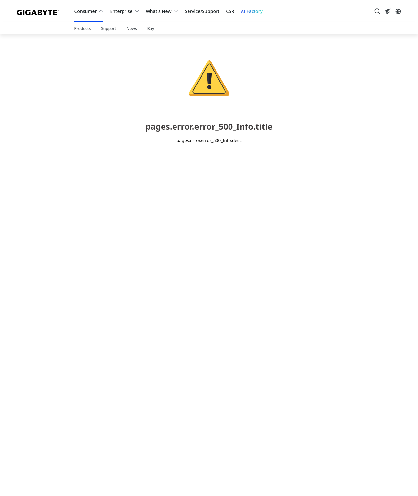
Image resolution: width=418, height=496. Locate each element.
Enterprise (121, 11)
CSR (230, 11)
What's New (159, 11)
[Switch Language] (398, 11)
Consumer (85, 11)
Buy (150, 28)
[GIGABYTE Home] (40, 11)
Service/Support (202, 11)
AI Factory (252, 11)
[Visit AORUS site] (388, 11)
